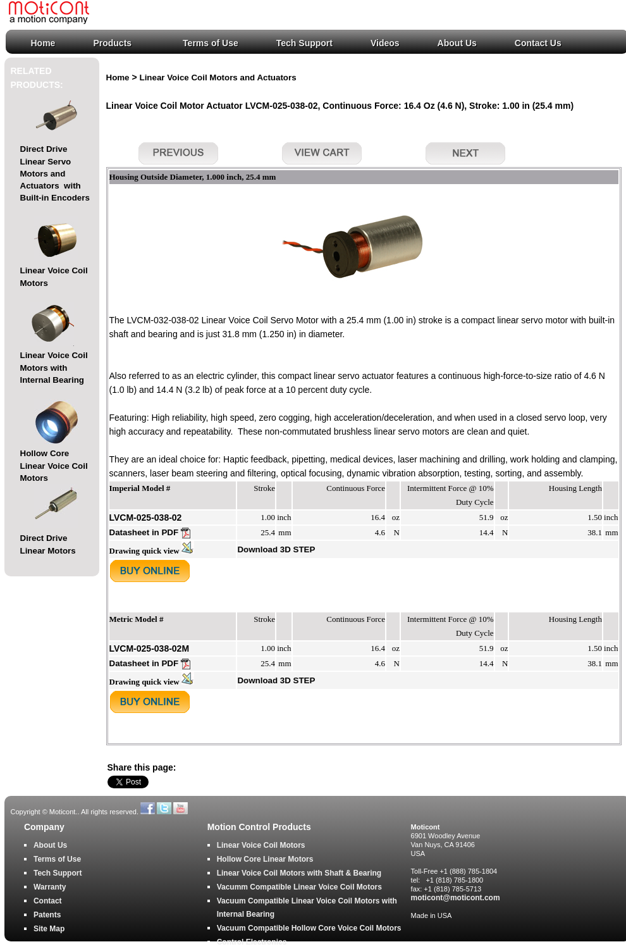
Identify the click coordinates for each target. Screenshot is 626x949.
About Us (457, 43)
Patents (47, 914)
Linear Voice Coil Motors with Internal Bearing (54, 367)
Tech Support (304, 43)
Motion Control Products (259, 827)
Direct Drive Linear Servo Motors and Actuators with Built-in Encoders (55, 173)
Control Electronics (252, 942)
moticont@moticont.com (455, 897)
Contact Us (538, 43)
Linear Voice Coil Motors (261, 845)
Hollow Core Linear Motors (265, 859)
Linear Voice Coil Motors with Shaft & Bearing (299, 873)
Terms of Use (210, 43)
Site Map (49, 928)
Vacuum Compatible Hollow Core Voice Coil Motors (309, 928)
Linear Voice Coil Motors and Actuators (218, 77)
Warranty (50, 887)
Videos (385, 43)
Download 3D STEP (276, 549)
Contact (48, 900)
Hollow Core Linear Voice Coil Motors (54, 466)
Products (112, 43)
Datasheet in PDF (149, 532)
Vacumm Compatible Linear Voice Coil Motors (299, 887)
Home (43, 43)
